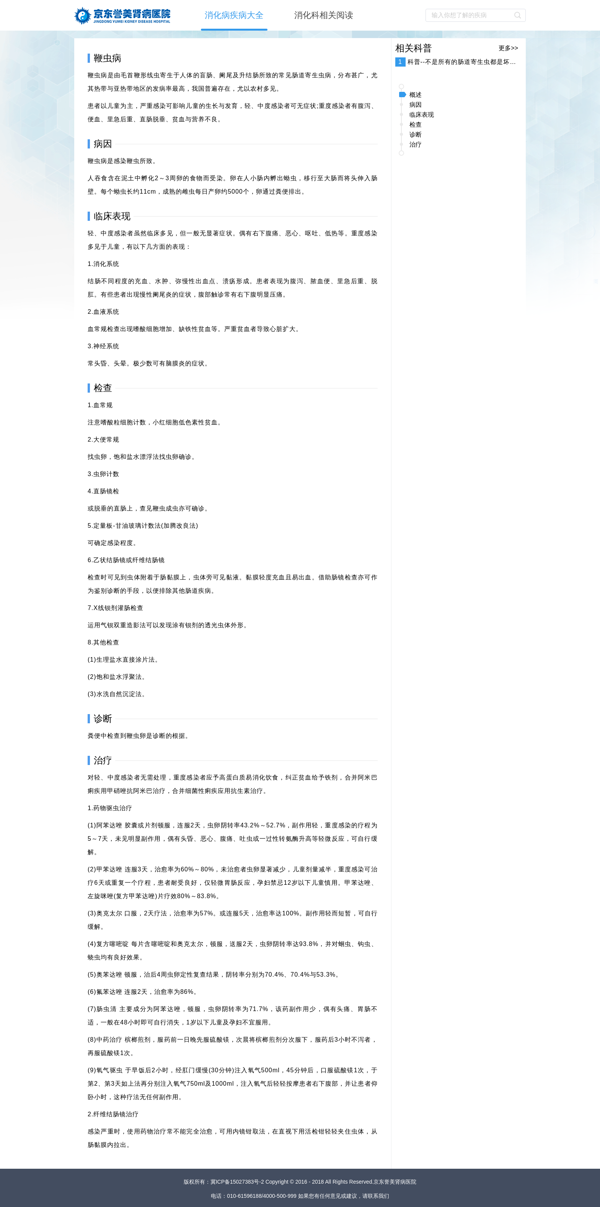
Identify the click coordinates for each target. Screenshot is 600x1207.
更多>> (508, 48)
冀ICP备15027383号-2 (238, 1182)
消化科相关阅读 (323, 15)
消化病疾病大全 (234, 15)
